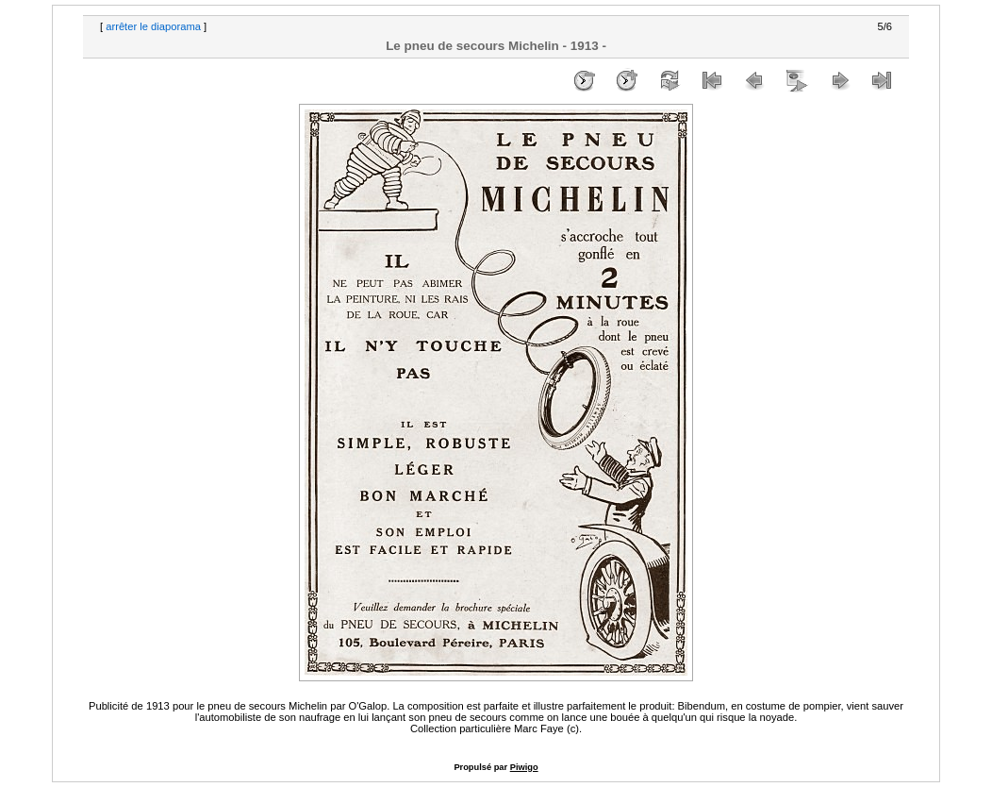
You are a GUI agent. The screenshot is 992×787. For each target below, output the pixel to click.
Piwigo (524, 767)
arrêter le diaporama (153, 26)
